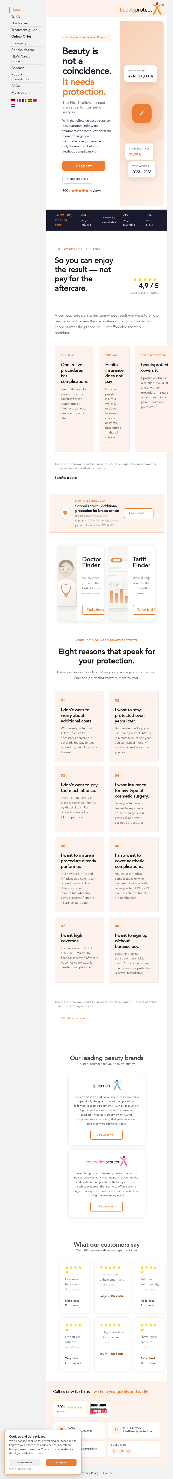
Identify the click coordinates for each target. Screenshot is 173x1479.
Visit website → (106, 1135)
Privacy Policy (90, 1473)
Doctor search (22, 23)
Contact (17, 67)
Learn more (36, 1453)
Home (16, 10)
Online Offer (21, 36)
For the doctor (22, 49)
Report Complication (21, 77)
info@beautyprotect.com (138, 1431)
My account (20, 92)
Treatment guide (24, 29)
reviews (95, 190)
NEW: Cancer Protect (21, 58)
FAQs (15, 85)
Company (18, 43)
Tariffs (15, 16)
